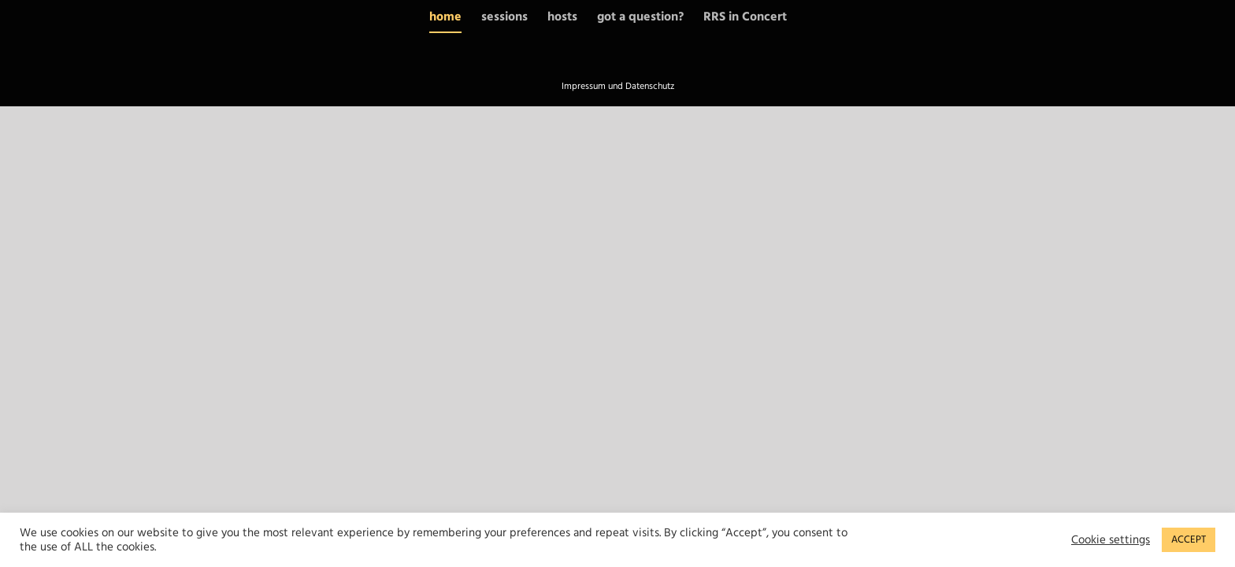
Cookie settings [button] (1110, 540)
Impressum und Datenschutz (618, 86)
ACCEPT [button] (1188, 539)
